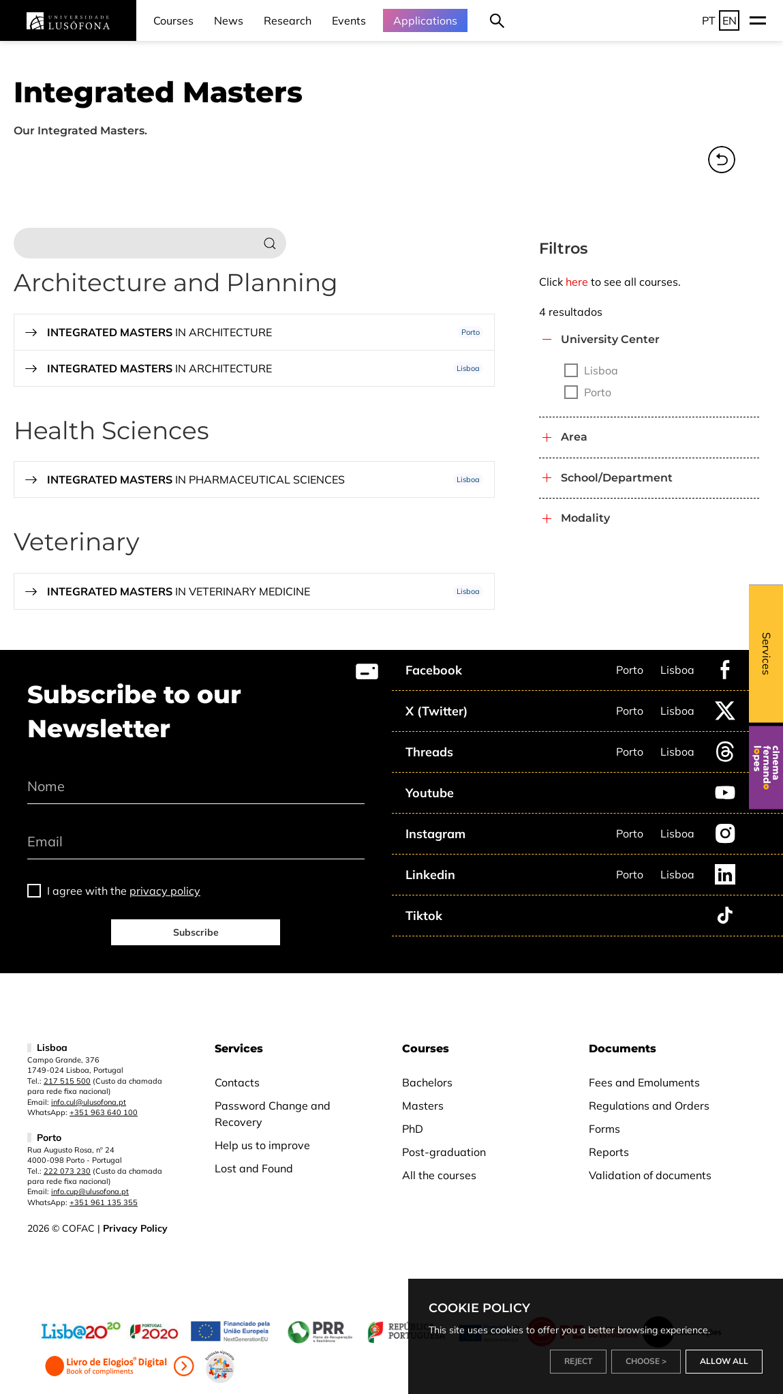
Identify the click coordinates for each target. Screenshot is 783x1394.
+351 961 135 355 (104, 1202)
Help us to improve (262, 1145)
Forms (604, 1129)
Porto (629, 670)
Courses (173, 20)
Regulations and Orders (649, 1105)
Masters (423, 1105)
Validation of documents (650, 1175)
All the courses (439, 1175)
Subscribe (196, 932)
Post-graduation (444, 1152)
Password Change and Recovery (273, 1114)
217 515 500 (67, 1081)
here (577, 281)
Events (349, 20)
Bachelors (427, 1082)
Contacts (237, 1082)
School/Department (617, 477)
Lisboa (677, 670)
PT (709, 20)
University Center (610, 339)
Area (574, 436)
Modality (585, 517)
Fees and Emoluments (644, 1082)
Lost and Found (254, 1168)
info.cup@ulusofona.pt (90, 1191)
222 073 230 (67, 1171)
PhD (412, 1129)
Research (287, 20)
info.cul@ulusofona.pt (88, 1102)
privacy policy (164, 891)
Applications (425, 20)
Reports (609, 1152)
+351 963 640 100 (104, 1112)
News (228, 20)
